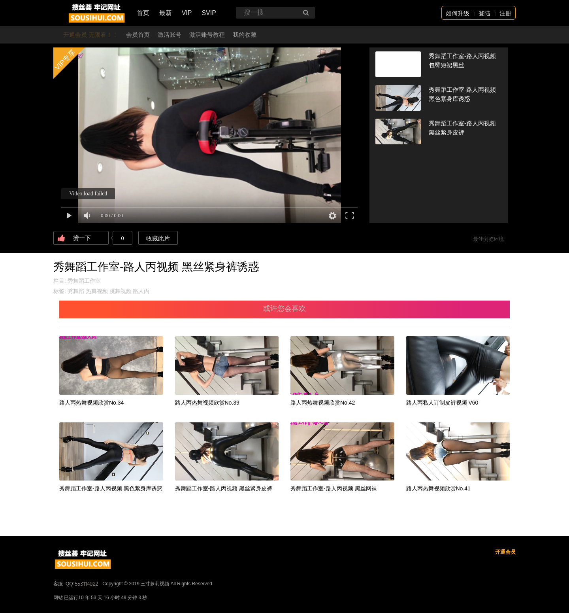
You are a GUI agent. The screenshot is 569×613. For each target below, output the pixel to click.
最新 (165, 12)
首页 (143, 12)
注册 (505, 13)
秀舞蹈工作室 (84, 281)
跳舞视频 (120, 291)
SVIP (209, 12)
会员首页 (138, 34)
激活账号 (169, 34)
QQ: (83, 584)
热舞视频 (97, 291)
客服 (58, 584)
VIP (187, 12)
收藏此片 (158, 238)
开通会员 (505, 552)
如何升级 (457, 13)
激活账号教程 (207, 34)
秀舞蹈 (76, 291)
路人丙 (141, 291)
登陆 (484, 13)
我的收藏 (244, 34)
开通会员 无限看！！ (90, 34)
